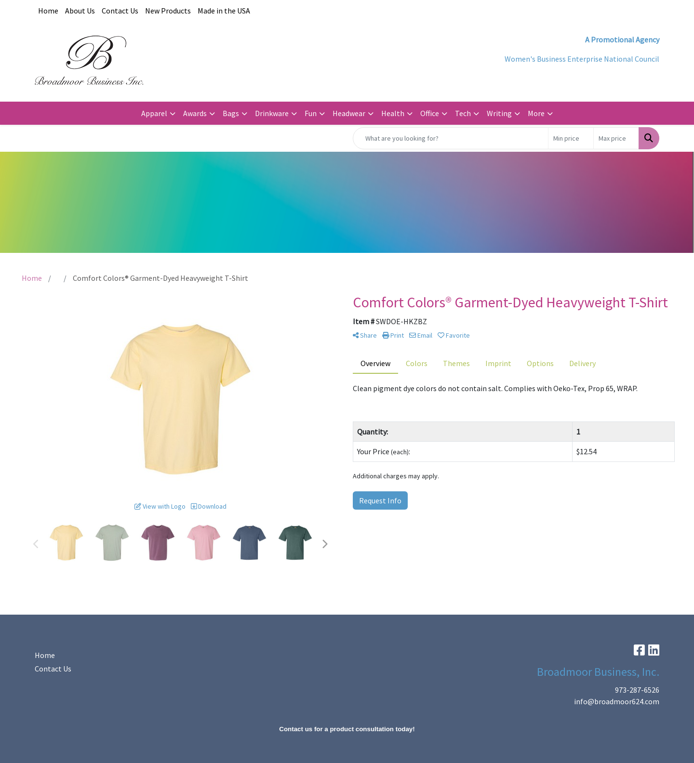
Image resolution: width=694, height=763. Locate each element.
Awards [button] (195, 113)
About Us (80, 10)
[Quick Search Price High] (616, 138)
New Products (168, 10)
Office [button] (429, 113)
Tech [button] (463, 113)
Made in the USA (224, 10)
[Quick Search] (450, 138)
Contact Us (120, 10)
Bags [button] (231, 113)
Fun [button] (311, 113)
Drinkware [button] (272, 113)
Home (48, 10)
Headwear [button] (349, 113)
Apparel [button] (154, 113)
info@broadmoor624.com (616, 701)
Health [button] (392, 113)
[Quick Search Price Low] (571, 138)
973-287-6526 (637, 690)
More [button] (536, 113)
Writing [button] (499, 113)
